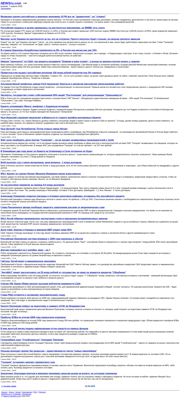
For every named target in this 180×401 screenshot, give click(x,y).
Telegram (42, 392)
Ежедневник (27, 392)
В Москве (17, 394)
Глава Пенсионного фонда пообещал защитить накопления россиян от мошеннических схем (52, 207)
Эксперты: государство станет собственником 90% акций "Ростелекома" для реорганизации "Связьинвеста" (61, 95)
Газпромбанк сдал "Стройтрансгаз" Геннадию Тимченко (32, 340)
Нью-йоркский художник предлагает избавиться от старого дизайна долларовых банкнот (51, 117)
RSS (35, 392)
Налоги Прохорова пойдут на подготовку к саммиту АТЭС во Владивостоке (43, 306)
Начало (4, 392)
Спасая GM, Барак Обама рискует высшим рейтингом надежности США (41, 283)
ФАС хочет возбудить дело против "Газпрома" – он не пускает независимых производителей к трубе (57, 140)
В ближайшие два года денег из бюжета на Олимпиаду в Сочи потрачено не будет (46, 151)
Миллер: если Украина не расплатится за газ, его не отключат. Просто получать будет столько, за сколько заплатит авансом (70, 39)
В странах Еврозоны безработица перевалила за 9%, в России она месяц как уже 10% (49, 50)
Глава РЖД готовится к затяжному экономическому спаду (33, 295)
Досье (11, 392)
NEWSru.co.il (6, 394)
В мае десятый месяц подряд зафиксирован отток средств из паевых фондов (44, 328)
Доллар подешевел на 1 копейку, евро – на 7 (25, 250)
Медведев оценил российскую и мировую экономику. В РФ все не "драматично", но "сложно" (53, 16)
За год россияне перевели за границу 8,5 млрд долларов (32, 185)
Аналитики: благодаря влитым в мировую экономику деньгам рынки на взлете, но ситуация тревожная (59, 373)
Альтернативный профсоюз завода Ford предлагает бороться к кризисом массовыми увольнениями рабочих (62, 84)
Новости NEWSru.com (12, 396)
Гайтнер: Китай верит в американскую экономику (28, 261)
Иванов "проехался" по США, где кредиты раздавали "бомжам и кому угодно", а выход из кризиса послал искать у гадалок (70, 61)
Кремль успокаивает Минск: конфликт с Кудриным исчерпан (35, 106)
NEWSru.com (11, 3)
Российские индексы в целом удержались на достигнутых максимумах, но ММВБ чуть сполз (53, 28)
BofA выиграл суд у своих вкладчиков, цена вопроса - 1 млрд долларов (41, 162)
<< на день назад (8, 386)
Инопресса (26, 394)
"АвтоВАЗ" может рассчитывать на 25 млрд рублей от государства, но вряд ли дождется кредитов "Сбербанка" (63, 272)
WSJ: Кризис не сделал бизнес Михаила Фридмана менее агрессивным (41, 173)
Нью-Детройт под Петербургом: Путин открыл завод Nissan (34, 129)
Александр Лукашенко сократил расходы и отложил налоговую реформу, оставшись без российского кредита (62, 196)
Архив (18, 392)
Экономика (6, 8)
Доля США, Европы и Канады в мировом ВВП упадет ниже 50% (36, 230)
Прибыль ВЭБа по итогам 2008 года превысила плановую (33, 317)
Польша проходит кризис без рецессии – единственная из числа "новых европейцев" (49, 351)
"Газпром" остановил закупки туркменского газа (28, 362)
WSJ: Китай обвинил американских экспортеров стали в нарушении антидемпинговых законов (54, 218)
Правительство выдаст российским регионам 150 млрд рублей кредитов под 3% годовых (51, 72)
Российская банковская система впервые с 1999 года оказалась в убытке (42, 239)
